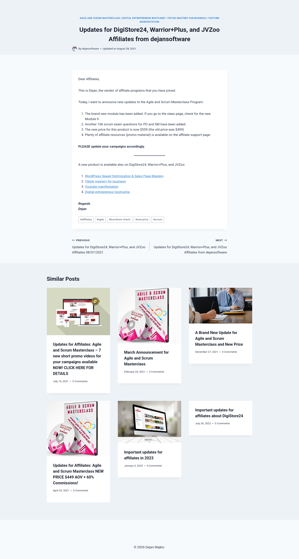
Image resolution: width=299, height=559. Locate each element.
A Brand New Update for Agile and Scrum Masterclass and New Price (219, 338)
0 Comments (80, 381)
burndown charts (119, 219)
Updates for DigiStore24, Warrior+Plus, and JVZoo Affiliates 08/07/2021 (109, 245)
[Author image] (74, 48)
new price (141, 219)
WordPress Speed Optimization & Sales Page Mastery (124, 176)
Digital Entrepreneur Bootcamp (143, 18)
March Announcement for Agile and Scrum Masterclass (146, 358)
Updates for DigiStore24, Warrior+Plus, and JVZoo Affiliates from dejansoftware (190, 245)
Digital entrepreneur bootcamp (107, 192)
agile (100, 219)
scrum (157, 219)
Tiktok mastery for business (105, 181)
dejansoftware (90, 48)
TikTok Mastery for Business (186, 18)
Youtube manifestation (101, 187)
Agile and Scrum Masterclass (100, 18)
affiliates (86, 219)
